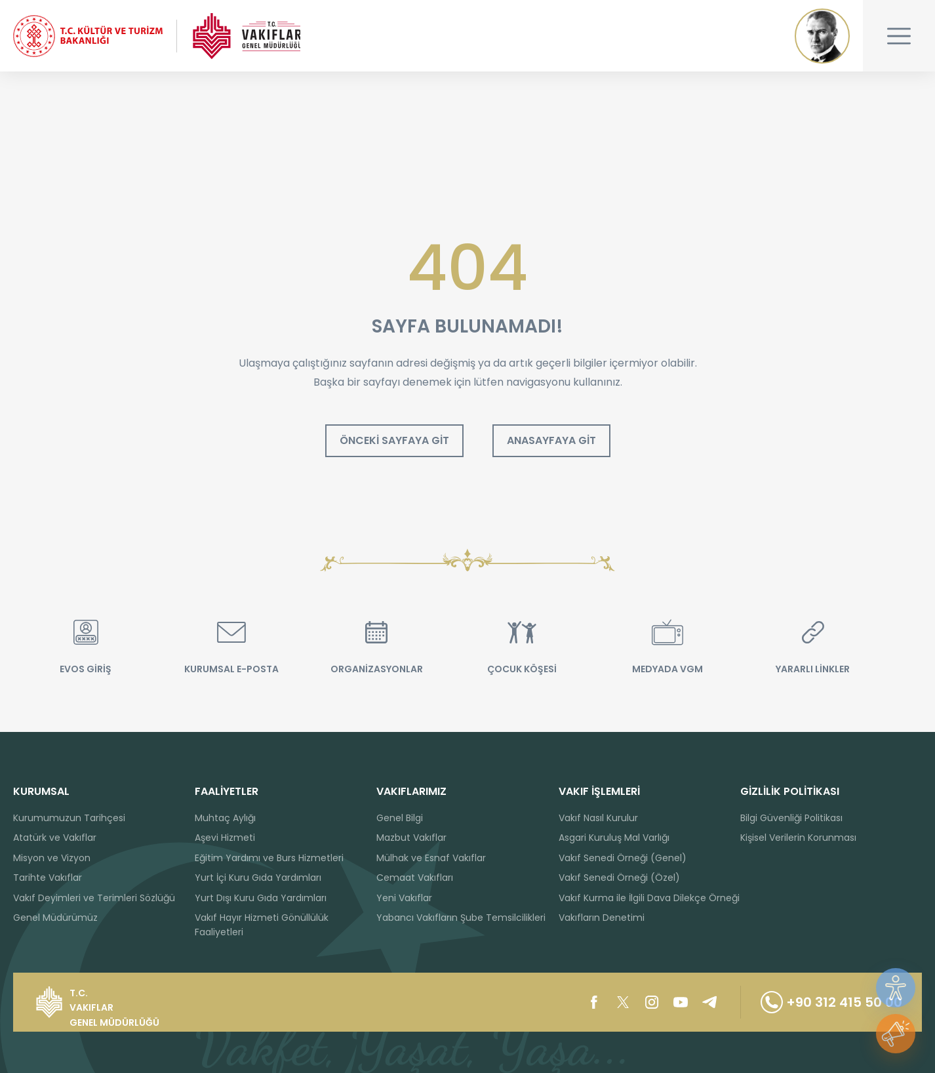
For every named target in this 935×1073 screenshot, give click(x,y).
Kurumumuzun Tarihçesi (69, 817)
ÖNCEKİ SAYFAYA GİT (394, 441)
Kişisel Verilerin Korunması (798, 837)
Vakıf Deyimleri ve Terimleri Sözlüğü (94, 897)
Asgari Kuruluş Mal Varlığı (614, 837)
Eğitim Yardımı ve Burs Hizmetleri (269, 857)
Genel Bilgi (399, 817)
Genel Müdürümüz (55, 917)
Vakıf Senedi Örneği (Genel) (622, 857)
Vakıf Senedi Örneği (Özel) (619, 877)
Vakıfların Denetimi (602, 917)
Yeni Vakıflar (404, 897)
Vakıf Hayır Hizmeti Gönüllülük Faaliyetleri (261, 925)
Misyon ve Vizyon (51, 857)
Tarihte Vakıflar (47, 877)
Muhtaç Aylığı (225, 817)
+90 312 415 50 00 (830, 1002)
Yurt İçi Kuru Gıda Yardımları (258, 877)
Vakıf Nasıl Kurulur (598, 817)
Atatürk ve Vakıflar (54, 837)
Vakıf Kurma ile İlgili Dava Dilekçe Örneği (649, 897)
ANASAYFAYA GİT (551, 441)
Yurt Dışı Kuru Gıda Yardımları (261, 897)
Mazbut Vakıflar (411, 837)
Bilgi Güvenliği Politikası (791, 817)
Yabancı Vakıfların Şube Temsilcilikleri (461, 917)
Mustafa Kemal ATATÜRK (822, 36)
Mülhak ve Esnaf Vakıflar (431, 857)
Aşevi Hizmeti (225, 837)
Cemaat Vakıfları (414, 877)
